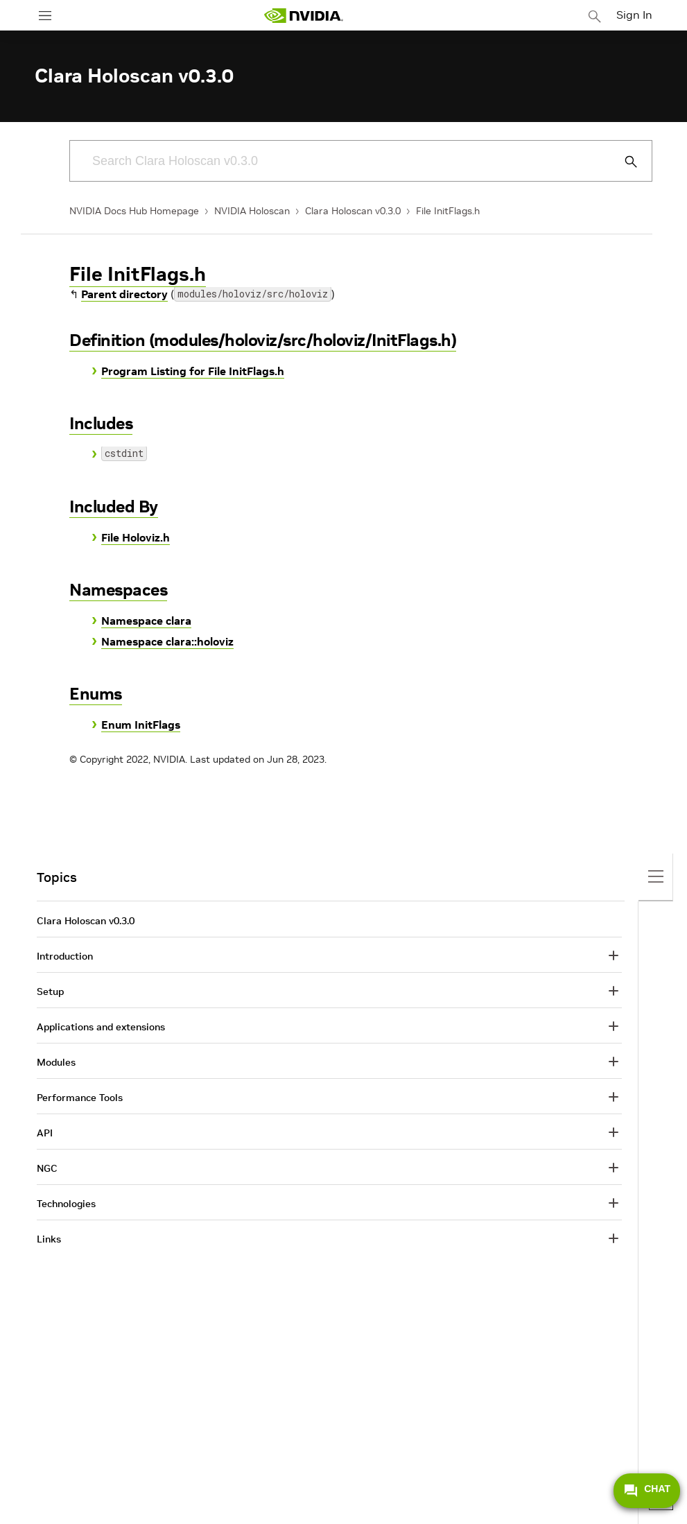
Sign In (634, 14)
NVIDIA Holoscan (252, 211)
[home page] (303, 15)
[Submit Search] (623, 161)
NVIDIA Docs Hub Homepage (134, 211)
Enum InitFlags (140, 724)
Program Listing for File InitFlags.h (192, 371)
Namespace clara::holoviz (167, 641)
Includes (100, 423)
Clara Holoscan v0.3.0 (353, 211)
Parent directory (124, 294)
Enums (95, 693)
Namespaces (118, 589)
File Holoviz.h (135, 537)
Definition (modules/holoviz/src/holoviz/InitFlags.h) (262, 340)
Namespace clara (146, 620)
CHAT (646, 1490)
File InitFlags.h (448, 211)
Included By (113, 506)
